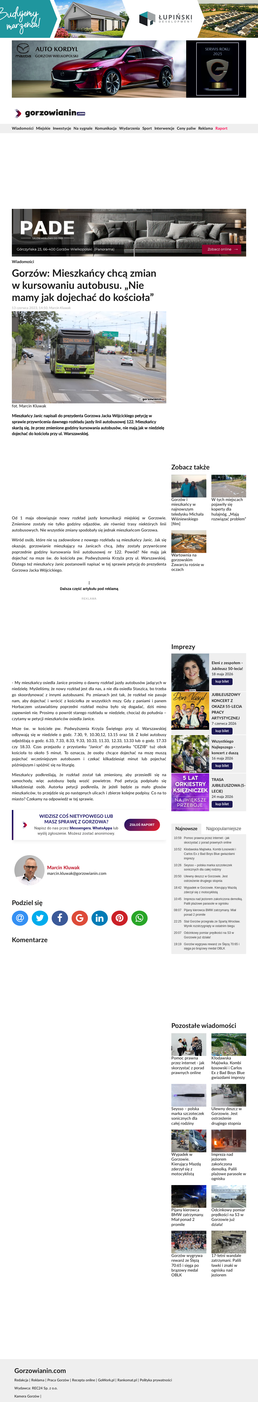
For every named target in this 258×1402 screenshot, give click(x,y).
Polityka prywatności (156, 1380)
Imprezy (183, 647)
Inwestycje (62, 128)
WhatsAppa (102, 828)
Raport (221, 128)
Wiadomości (23, 128)
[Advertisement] (129, 171)
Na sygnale (83, 128)
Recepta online (83, 1380)
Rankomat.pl (127, 1380)
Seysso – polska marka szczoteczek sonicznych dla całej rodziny (208, 867)
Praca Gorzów (58, 1380)
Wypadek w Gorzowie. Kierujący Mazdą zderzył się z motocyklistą (210, 890)
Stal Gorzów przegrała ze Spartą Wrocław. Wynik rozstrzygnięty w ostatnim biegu (212, 924)
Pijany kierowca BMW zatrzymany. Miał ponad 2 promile (210, 912)
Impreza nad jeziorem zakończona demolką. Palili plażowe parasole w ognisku (213, 901)
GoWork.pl (106, 1380)
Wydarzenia (129, 128)
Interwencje (164, 128)
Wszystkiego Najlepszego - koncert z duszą (225, 747)
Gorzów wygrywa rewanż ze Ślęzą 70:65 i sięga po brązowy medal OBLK (211, 946)
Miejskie (43, 128)
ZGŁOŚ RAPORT (142, 825)
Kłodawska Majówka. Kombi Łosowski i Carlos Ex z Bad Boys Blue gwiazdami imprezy (210, 854)
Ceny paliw (186, 128)
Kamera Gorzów (26, 1396)
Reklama (205, 128)
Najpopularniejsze (223, 828)
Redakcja (21, 1380)
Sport (147, 128)
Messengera (80, 828)
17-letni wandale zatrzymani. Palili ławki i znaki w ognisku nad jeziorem (226, 1265)
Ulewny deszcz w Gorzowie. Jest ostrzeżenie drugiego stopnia (206, 879)
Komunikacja (106, 128)
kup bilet (222, 681)
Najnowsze (186, 829)
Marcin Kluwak (63, 867)
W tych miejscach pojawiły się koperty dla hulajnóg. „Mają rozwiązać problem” (228, 509)
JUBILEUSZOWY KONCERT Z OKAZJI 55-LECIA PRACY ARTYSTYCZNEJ (227, 706)
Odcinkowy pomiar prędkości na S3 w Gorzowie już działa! (209, 935)
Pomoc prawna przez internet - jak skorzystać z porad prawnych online (207, 840)
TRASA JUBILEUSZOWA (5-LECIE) (229, 785)
